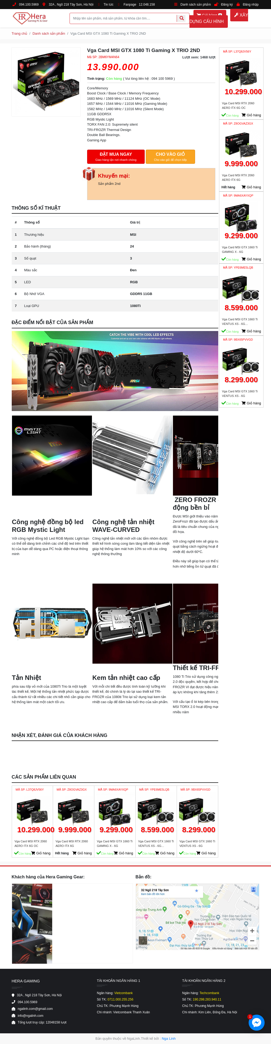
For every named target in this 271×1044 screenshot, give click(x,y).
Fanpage (130, 4)
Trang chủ (19, 33)
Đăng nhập (250, 4)
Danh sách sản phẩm (195, 4)
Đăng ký (227, 4)
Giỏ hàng (40, 853)
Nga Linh (169, 1039)
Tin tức (109, 4)
